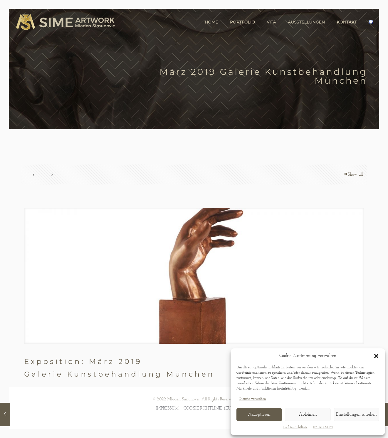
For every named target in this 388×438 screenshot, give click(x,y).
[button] (376, 356)
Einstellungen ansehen (356, 414)
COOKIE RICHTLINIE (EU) (208, 408)
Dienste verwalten (252, 399)
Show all (353, 174)
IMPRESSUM (323, 427)
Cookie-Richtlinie (295, 427)
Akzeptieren (259, 414)
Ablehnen (308, 414)
